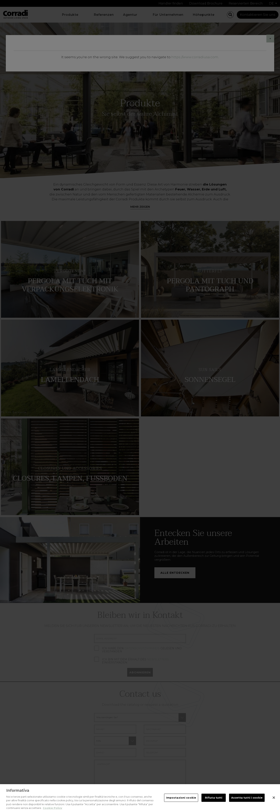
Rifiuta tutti (213, 798)
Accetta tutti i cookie (246, 798)
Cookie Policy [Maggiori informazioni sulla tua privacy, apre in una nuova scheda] (52, 808)
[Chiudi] (274, 798)
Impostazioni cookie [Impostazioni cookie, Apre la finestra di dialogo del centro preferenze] (181, 798)
